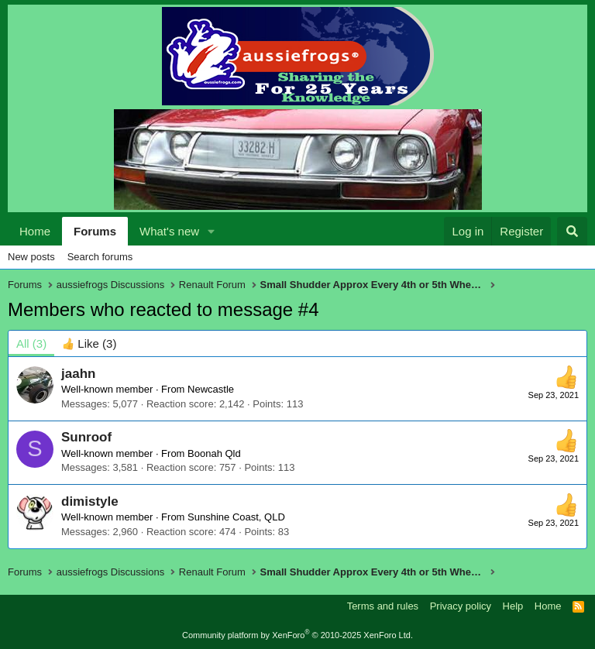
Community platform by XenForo (297, 635)
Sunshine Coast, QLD (236, 517)
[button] (211, 231)
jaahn (78, 373)
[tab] (89, 343)
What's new (169, 231)
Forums (95, 231)
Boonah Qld (214, 453)
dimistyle (90, 501)
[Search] (572, 231)
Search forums (100, 257)
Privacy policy (460, 606)
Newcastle (210, 389)
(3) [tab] (31, 343)
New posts (31, 257)
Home (34, 231)
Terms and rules (382, 606)
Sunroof (86, 437)
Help (513, 606)
